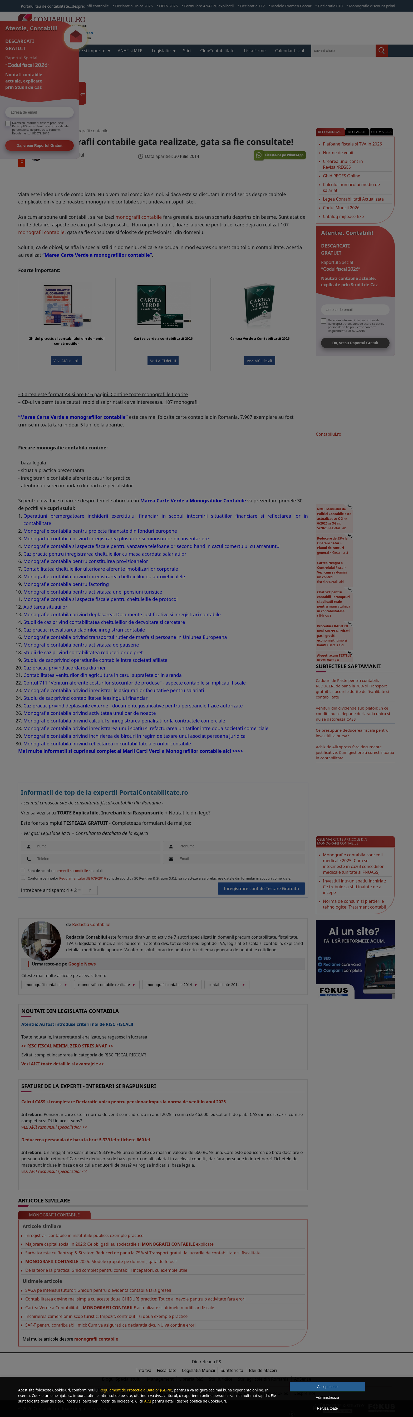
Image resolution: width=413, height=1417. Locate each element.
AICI (147, 1401)
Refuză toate (327, 1408)
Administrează (327, 1397)
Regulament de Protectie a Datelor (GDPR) (136, 1389)
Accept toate (327, 1387)
